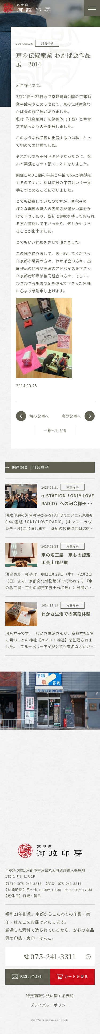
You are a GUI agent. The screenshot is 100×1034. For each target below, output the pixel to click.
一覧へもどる (55, 430)
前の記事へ (39, 416)
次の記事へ (71, 416)
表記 (50, 995)
